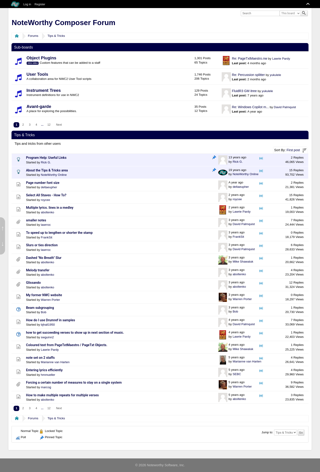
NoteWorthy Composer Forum (63, 22)
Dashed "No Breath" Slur (43, 258)
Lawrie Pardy (281, 58)
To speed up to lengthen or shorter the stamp (59, 233)
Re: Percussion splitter (248, 75)
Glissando (33, 283)
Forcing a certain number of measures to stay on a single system (74, 383)
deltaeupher (49, 187)
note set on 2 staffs (40, 358)
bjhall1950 (48, 324)
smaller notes (36, 220)
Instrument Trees (43, 90)
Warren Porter (50, 299)
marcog (46, 387)
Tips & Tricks (56, 36)
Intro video (33, 63)
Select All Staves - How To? (46, 195)
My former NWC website (44, 295)
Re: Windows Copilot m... (250, 107)
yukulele (275, 75)
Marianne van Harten (55, 362)
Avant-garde (38, 106)
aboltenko (47, 212)
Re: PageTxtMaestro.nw (249, 58)
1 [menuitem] (16, 124)
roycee (45, 200)
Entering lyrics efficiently (44, 370)
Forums (33, 36)
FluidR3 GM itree (244, 91)
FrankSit (46, 237)
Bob (43, 312)
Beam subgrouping (40, 308)
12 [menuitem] (49, 124)
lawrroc (46, 224)
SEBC (237, 374)
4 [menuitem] (36, 124)
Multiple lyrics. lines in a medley (49, 208)
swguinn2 (47, 337)
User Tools (37, 74)
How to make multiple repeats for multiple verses (62, 395)
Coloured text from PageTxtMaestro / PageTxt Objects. (66, 345)
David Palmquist (285, 107)
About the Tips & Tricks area (47, 170)
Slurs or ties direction (42, 245)
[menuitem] (42, 124)
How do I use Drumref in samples (50, 320)
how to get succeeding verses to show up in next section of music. (75, 333)
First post (293, 150)
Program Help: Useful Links (46, 158)
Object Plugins (41, 57)
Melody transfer (37, 270)
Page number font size (42, 183)
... (42, 124)
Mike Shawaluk (243, 261)
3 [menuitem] (30, 124)
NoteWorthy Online (54, 175)
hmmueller (48, 374)
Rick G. (46, 162)
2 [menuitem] (23, 124)
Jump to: (267, 432)
